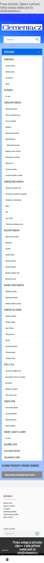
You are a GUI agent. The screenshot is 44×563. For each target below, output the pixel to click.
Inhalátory (8, 127)
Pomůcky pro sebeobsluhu (13, 200)
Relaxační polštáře (10, 419)
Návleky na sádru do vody (12, 151)
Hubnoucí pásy (9, 334)
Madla (7, 206)
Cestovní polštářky (11, 413)
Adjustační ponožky (11, 109)
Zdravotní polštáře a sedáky (13, 175)
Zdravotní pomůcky (12, 102)
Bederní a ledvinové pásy (12, 115)
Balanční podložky (10, 316)
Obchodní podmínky (10, 511)
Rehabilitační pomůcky (14, 285)
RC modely (8, 90)
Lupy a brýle (9, 218)
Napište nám (8, 503)
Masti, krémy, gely (10, 395)
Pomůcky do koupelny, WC (13, 188)
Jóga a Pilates (9, 328)
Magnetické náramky (13, 145)
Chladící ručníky (10, 322)
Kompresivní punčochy (12, 133)
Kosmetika (8, 383)
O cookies (7, 508)
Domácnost (9, 59)
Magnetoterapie (10, 139)
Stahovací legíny (10, 352)
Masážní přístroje (10, 279)
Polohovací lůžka (12, 457)
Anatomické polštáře (11, 407)
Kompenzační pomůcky (14, 181)
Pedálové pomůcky (11, 291)
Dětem (7, 83)
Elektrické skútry (12, 450)
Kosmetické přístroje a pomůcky (15, 377)
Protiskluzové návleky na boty (14, 224)
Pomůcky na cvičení (12, 309)
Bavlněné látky (10, 444)
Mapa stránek (8, 517)
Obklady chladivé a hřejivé (13, 303)
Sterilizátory (9, 77)
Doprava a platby (9, 505)
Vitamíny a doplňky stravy (13, 370)
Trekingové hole (10, 358)
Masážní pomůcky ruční (12, 273)
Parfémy (8, 438)
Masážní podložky (10, 267)
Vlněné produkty (10, 425)
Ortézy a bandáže (10, 121)
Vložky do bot (9, 163)
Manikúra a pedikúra (11, 389)
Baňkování (8, 242)
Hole (6, 212)
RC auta (7, 96)
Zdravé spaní (9, 401)
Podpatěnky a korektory (12, 157)
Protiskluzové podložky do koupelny (16, 194)
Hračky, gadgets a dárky (15, 431)
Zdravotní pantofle (11, 169)
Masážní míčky (9, 254)
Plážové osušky (9, 71)
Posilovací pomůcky (11, 346)
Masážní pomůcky (12, 230)
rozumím (5, 550)
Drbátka (7, 248)
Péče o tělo (9, 364)
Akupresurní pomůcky (12, 236)
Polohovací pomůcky (11, 297)
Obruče (7, 340)
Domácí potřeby (10, 65)
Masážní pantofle (10, 260)
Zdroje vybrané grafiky (11, 514)
